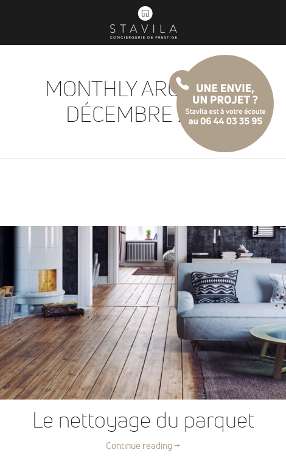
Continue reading (143, 445)
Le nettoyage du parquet (143, 419)
